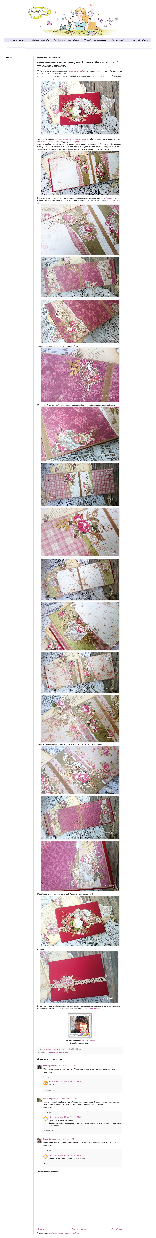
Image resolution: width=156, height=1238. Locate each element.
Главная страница (79, 1229)
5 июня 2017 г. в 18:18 (72, 1155)
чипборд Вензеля (77, 141)
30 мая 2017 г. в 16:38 (72, 1082)
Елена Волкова (49, 1139)
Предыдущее (116, 1229)
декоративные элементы (48, 141)
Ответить (47, 1072)
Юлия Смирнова (87, 1040)
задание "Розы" (75, 71)
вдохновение (49, 1052)
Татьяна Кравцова (50, 1099)
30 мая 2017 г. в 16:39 (72, 1117)
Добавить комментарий (48, 1171)
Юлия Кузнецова (50, 1066)
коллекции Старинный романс (73, 139)
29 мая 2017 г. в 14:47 (67, 1066)
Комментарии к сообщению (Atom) (65, 1233)
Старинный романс (61, 1052)
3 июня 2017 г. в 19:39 (65, 1139)
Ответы (49, 1077)
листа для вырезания (109, 198)
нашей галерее (94, 1009)
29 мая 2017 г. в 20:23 (68, 1099)
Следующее (42, 1229)
